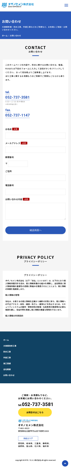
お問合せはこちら (35, 415)
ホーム (5, 35)
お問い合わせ (8, 377)
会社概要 (7, 372)
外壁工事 (7, 360)
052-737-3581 (37, 407)
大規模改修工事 (9, 348)
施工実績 (7, 366)
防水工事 (7, 354)
